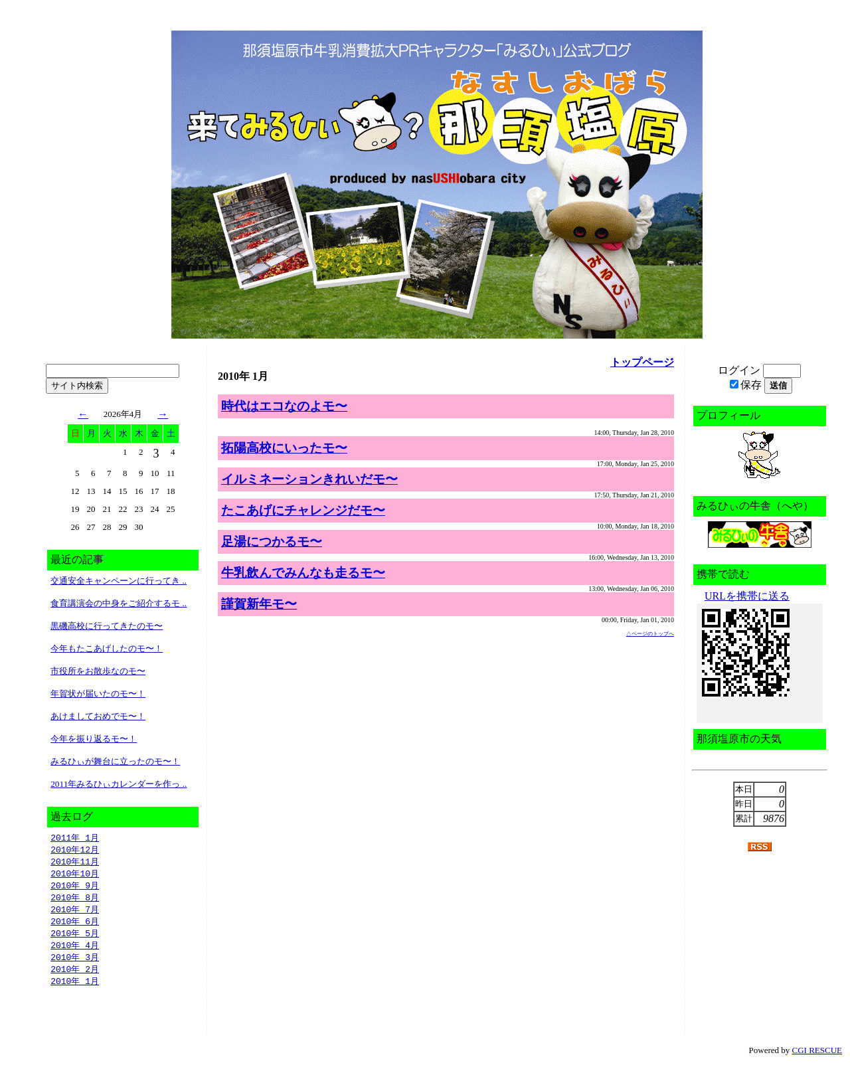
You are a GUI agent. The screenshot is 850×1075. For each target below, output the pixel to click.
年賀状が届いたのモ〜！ (97, 694)
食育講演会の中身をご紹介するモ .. (118, 603)
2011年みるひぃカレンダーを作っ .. (118, 784)
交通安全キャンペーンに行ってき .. (118, 581)
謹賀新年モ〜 (259, 604)
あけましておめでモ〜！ (97, 716)
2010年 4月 (74, 951)
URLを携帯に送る (747, 596)
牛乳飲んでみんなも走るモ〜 (303, 573)
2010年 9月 (74, 888)
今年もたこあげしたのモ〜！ (106, 648)
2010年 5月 (74, 939)
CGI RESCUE (817, 1059)
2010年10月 (74, 876)
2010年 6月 (74, 926)
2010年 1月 (74, 989)
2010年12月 (74, 851)
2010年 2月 (74, 977)
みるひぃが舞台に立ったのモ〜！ (115, 761)
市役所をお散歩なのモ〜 (97, 671)
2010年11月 (74, 863)
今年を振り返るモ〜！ (93, 739)
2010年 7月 (74, 914)
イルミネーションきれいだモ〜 (309, 479)
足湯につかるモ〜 (271, 541)
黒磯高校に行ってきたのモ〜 (106, 626)
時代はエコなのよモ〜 (284, 406)
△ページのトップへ (650, 634)
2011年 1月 (74, 838)
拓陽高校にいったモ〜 (284, 448)
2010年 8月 (74, 901)
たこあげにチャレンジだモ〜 (303, 510)
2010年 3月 (74, 964)
